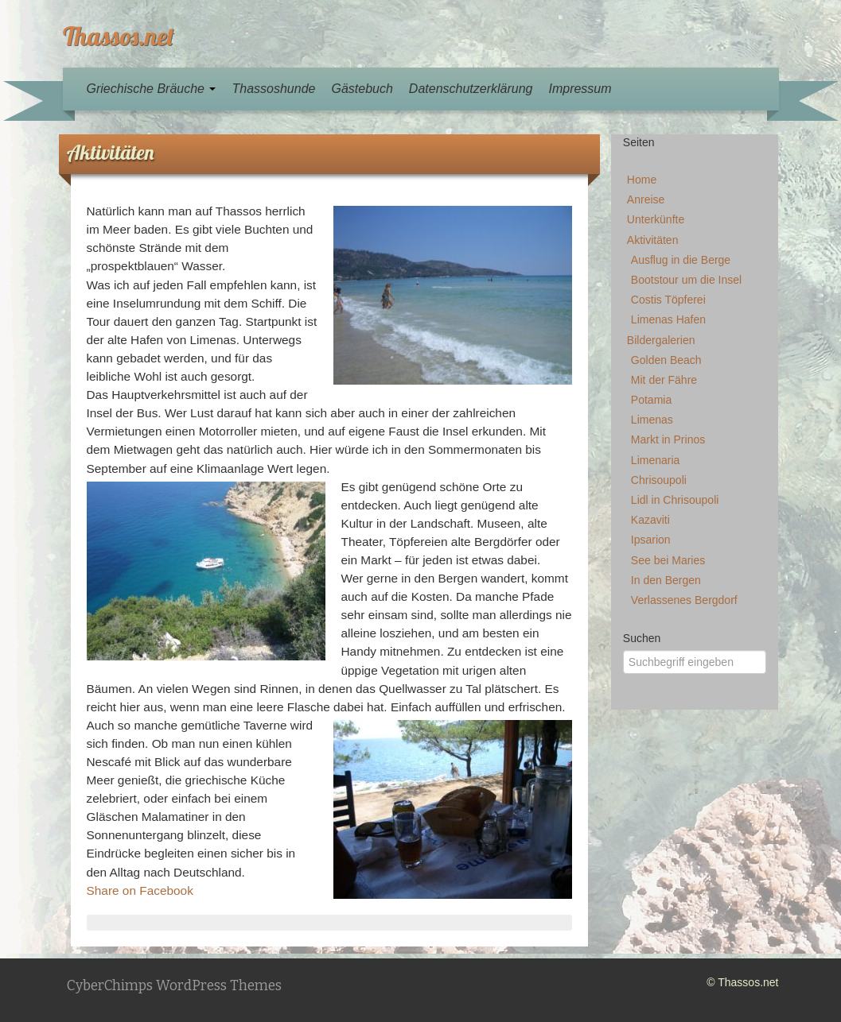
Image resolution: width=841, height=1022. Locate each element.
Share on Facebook (140, 890)
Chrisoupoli (659, 480)
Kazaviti (650, 519)
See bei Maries (668, 560)
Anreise (645, 199)
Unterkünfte (655, 219)
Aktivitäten (653, 240)
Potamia (651, 399)
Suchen (641, 638)
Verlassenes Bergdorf (684, 600)
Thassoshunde (273, 88)
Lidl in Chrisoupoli (675, 500)
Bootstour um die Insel (686, 279)
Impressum (579, 88)
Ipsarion (651, 539)
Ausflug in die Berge (680, 260)
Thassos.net (118, 36)
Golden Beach (666, 360)
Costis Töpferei (668, 299)
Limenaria (655, 460)
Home (641, 179)
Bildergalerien (661, 340)
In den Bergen (666, 580)
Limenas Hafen (668, 319)
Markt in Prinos (668, 439)
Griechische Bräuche (151, 88)
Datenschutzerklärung (471, 88)
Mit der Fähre (664, 380)
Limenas (652, 419)
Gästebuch (361, 88)
